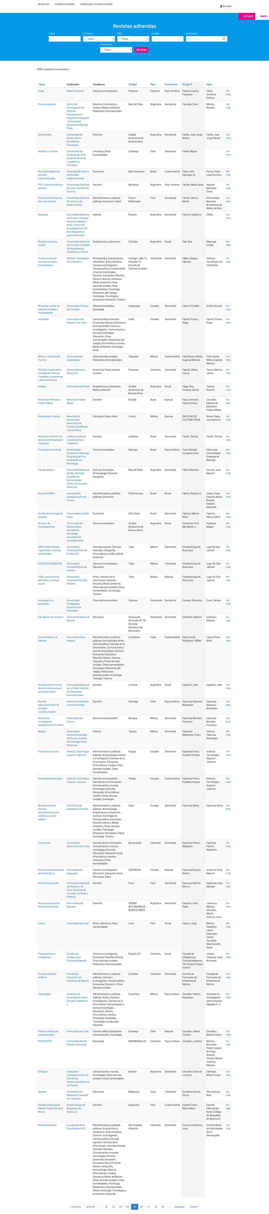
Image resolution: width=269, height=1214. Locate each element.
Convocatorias (64, 4)
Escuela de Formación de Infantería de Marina (78, 977)
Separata (43, 214)
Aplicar (141, 49)
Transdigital (44, 994)
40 (141, 1206)
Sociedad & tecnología (50, 778)
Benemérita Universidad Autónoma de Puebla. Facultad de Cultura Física (77, 423)
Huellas (42, 386)
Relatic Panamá (75, 91)
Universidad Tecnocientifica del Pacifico (77, 567)
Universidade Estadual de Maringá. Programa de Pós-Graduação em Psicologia (78, 456)
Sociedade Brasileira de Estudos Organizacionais (78, 175)
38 (127, 1206)
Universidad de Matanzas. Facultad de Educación (77, 1095)
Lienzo (41, 923)
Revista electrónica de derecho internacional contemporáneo (50, 688)
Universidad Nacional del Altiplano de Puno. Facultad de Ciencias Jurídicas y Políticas (78, 890)
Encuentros (44, 842)
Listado (248, 16)
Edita (209, 84)
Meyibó (42, 731)
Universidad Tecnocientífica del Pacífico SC (77, 550)
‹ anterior (90, 1206)
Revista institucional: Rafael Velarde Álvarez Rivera (50, 1108)
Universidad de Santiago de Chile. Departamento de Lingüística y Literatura (76, 158)
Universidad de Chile (78, 1031)
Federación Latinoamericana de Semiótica (77, 1075)
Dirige (187, 84)
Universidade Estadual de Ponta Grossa (76, 497)
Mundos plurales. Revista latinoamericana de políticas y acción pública (48, 812)
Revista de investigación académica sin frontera (50, 721)
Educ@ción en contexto (50, 617)
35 (106, 1206)
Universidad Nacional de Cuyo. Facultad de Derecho (78, 188)
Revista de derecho (48, 883)
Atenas (42, 1091)
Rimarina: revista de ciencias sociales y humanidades (49, 309)
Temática (88, 33)
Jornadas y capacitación (96, 4)
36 (113, 1206)
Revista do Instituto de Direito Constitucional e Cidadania (50, 440)
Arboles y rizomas (48, 151)
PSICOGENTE (45, 1041)
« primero (76, 1206)
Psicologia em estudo (49, 449)
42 (155, 1206)
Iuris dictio (43, 319)
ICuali (41, 91)
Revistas (43, 4)
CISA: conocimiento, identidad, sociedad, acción (49, 580)
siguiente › (179, 1206)
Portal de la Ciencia (48, 751)
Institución (191, 33)
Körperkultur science (49, 416)
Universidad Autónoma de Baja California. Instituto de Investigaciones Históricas (77, 738)
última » (194, 1206)
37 (120, 1206)
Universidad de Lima (78, 923)
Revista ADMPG (46, 493)
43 (162, 1206)
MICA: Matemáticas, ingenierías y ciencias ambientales (49, 550)
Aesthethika (44, 134)
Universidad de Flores (78, 386)
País (119, 33)
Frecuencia (106, 44)
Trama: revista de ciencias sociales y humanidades (48, 262)
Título (52, 33)
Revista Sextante (47, 1125)
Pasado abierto (46, 469)
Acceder (226, 6)
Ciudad (155, 33)
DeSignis (43, 1071)
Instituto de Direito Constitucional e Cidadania (76, 440)
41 (148, 1206)
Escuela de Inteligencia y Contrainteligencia (76, 957)
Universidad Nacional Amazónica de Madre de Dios (78, 201)
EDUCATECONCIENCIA (50, 563)
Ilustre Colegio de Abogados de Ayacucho (76, 1108)
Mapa (263, 16)
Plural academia (47, 104)
